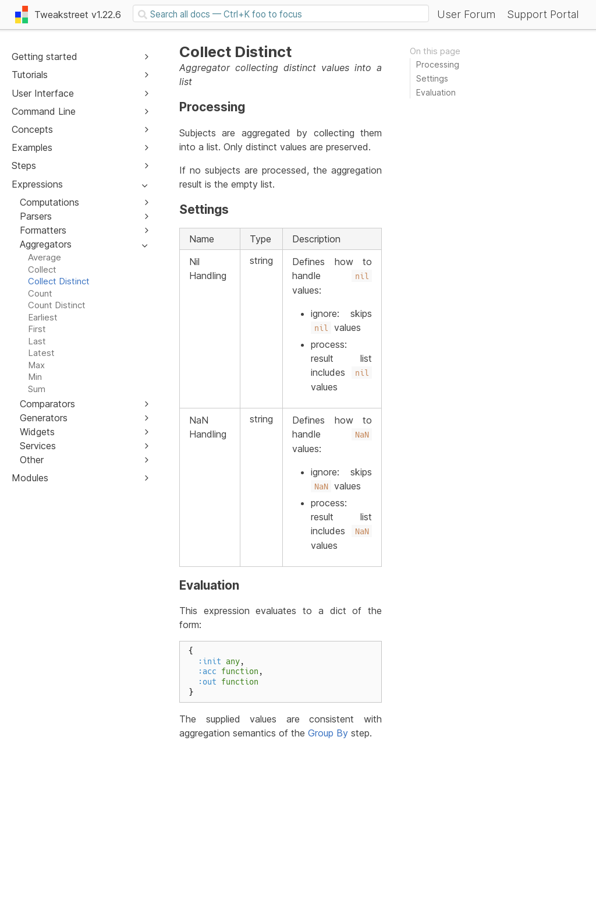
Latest (41, 352)
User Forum (466, 14)
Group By (328, 733)
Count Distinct (57, 305)
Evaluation (436, 92)
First (37, 328)
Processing (437, 64)
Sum (36, 388)
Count (40, 293)
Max (36, 365)
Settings (432, 78)
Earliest (43, 317)
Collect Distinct (59, 281)
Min (35, 376)
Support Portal (543, 14)
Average (44, 257)
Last (37, 341)
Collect (42, 269)
